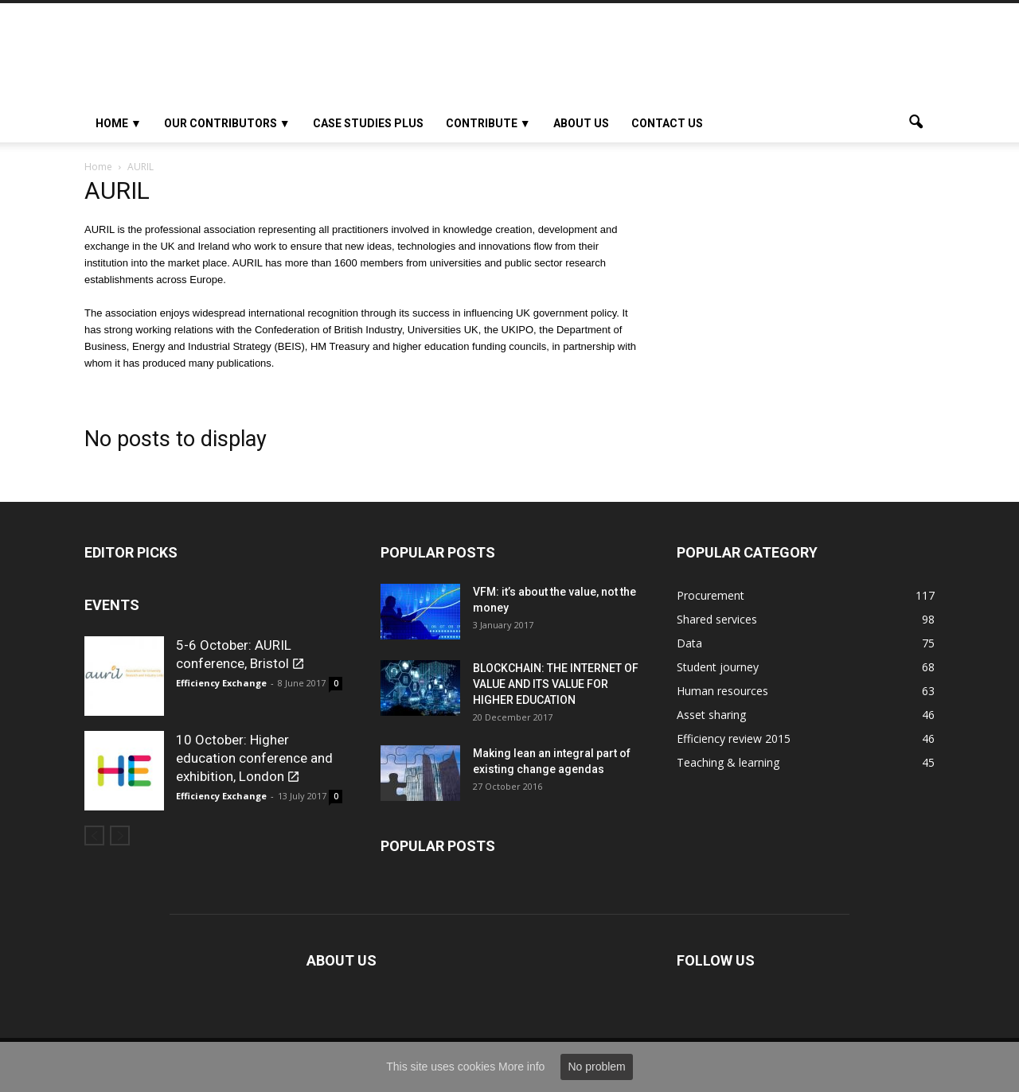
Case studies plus (368, 123)
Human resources (722, 690)
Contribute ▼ (488, 123)
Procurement (710, 595)
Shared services (717, 619)
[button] (915, 123)
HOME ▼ (119, 123)
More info (521, 1066)
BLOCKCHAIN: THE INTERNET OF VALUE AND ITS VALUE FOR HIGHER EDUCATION (555, 684)
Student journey (718, 666)
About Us (581, 123)
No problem (596, 1066)
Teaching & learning (728, 762)
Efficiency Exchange (221, 683)
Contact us (667, 123)
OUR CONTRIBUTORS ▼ (227, 123)
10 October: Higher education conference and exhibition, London (254, 758)
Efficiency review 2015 (734, 738)
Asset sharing (711, 714)
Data (689, 643)
